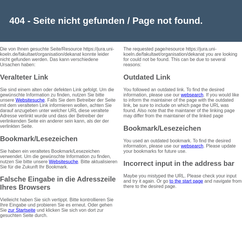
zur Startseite (21, 210)
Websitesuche (30, 100)
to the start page (186, 181)
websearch (192, 94)
